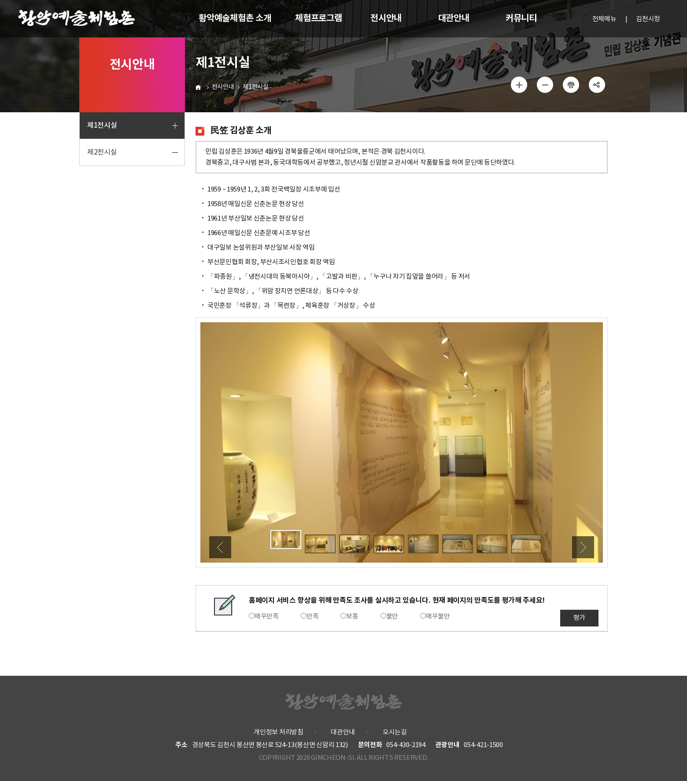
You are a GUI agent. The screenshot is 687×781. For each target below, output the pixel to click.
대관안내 (343, 732)
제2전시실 (102, 152)
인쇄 (571, 85)
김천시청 (648, 19)
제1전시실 (102, 125)
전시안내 (223, 87)
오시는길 (395, 732)
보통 (352, 616)
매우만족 (267, 616)
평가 (579, 618)
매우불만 (438, 616)
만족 (312, 616)
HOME (199, 87)
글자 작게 (545, 85)
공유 (597, 85)
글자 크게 (519, 85)
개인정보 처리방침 (278, 732)
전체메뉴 (604, 19)
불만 (392, 616)
